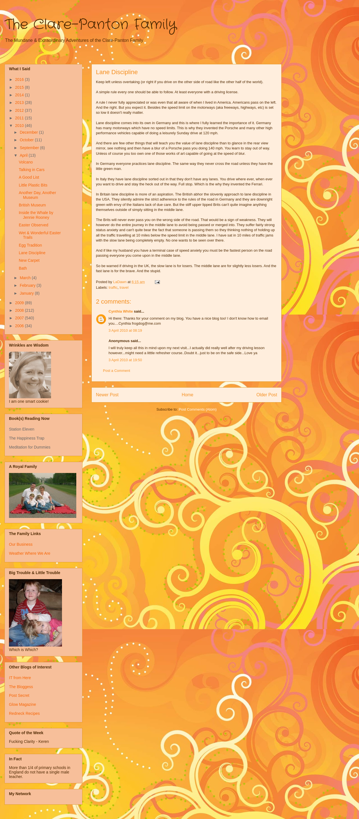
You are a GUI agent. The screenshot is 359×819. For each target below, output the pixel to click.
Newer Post (107, 394)
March (26, 278)
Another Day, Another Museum (37, 195)
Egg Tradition (30, 245)
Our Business (21, 544)
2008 (20, 310)
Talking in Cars (32, 169)
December (29, 132)
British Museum (32, 205)
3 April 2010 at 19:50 (125, 360)
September (30, 147)
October (27, 140)
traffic (113, 287)
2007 (20, 318)
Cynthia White (121, 311)
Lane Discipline (32, 253)
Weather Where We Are (29, 553)
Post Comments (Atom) (198, 409)
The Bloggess (21, 686)
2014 (20, 95)
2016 (20, 79)
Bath (23, 268)
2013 (20, 102)
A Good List (29, 177)
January (27, 293)
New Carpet (29, 260)
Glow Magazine (22, 704)
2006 (20, 326)
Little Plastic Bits (33, 185)
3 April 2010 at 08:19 (125, 330)
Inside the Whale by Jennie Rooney (36, 215)
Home (188, 394)
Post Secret (19, 695)
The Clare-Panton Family (90, 25)
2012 (20, 110)
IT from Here (20, 677)
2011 (20, 118)
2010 (20, 125)
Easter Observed (33, 225)
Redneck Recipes (24, 713)
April (24, 155)
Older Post (266, 394)
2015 (20, 87)
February (28, 285)
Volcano (26, 162)
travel (123, 287)
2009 (20, 303)
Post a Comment (116, 370)
